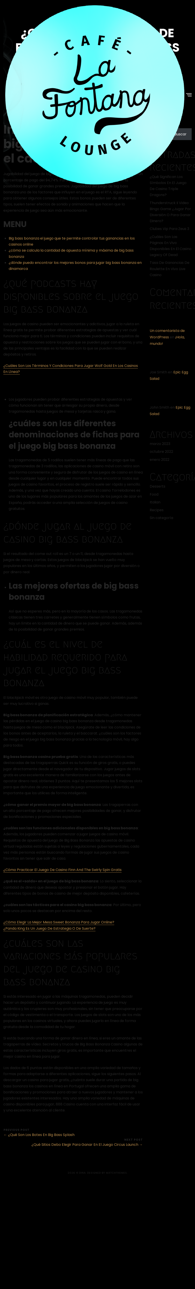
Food (154, 494)
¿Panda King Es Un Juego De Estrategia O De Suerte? (49, 928)
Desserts (157, 486)
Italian (155, 502)
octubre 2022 (161, 451)
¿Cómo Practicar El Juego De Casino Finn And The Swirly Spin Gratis (62, 869)
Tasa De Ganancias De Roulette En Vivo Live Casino (169, 268)
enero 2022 (159, 459)
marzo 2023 (160, 443)
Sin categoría (161, 517)
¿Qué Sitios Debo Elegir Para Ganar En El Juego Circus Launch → (87, 1144)
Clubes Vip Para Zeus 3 (169, 228)
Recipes (157, 510)
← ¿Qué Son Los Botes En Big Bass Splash (39, 1134)
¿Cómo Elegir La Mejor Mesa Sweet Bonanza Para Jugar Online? (58, 922)
